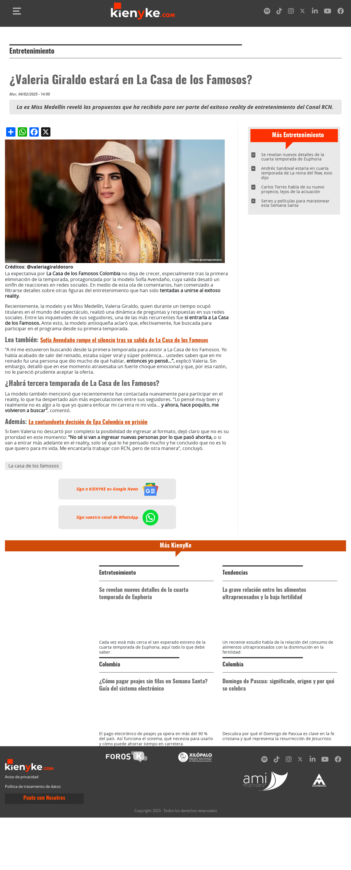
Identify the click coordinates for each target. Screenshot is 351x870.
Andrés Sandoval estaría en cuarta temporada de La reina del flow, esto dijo (296, 172)
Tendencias (235, 573)
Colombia (109, 691)
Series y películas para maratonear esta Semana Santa (295, 203)
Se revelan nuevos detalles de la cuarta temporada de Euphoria (292, 157)
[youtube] (327, 12)
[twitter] (303, 12)
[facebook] (340, 12)
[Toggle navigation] (17, 11)
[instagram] (291, 12)
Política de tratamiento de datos (33, 839)
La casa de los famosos (33, 466)
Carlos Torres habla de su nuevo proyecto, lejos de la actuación (292, 189)
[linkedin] (315, 12)
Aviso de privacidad (21, 829)
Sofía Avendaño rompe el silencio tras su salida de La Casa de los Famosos (124, 340)
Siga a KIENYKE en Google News (117, 489)
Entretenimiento (32, 51)
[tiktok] (279, 12)
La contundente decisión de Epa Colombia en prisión (88, 422)
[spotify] (267, 12)
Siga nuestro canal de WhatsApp (117, 517)
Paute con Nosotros (44, 851)
